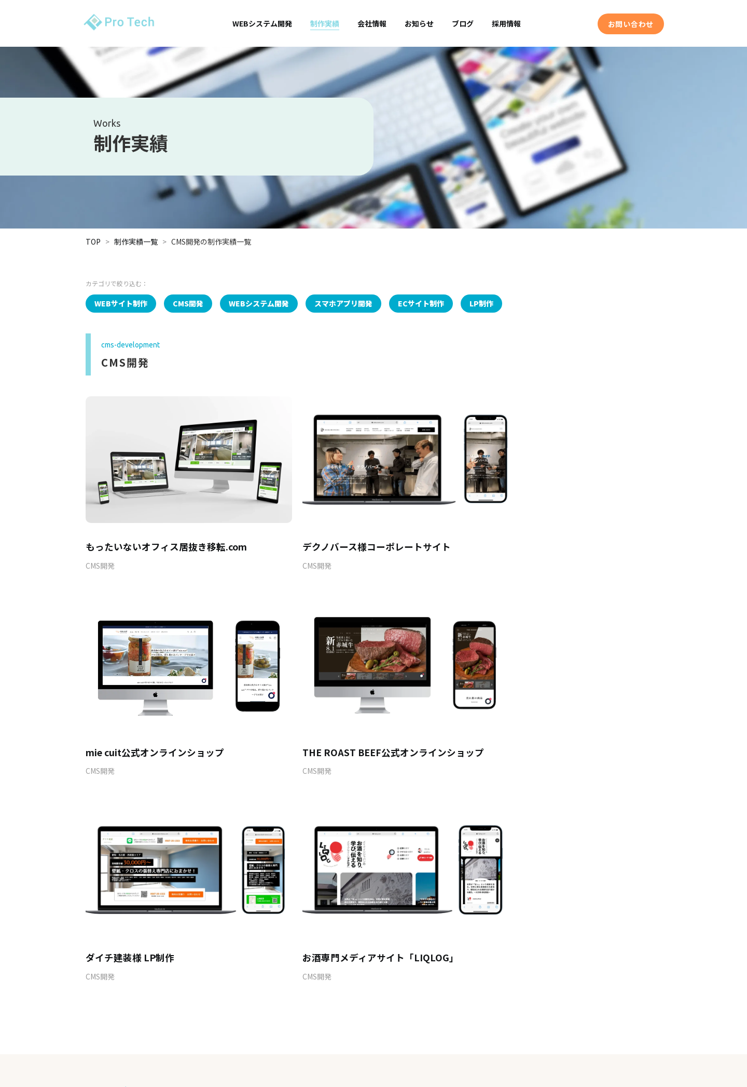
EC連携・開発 (192, 998)
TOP (93, 241)
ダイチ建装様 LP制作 (325, 726)
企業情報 (342, 987)
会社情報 (371, 23)
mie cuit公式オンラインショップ (546, 534)
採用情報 (506, 23)
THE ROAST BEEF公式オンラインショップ (176, 726)
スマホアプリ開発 (198, 980)
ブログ (463, 23)
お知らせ (419, 23)
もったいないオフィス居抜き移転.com (167, 534)
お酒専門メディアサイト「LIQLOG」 (554, 726)
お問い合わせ (631, 24)
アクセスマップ (352, 1002)
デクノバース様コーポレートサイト (355, 534)
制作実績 (324, 23)
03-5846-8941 (334, 886)
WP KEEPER (189, 1016)
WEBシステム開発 (262, 23)
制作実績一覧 (136, 241)
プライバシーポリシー (534, 1040)
